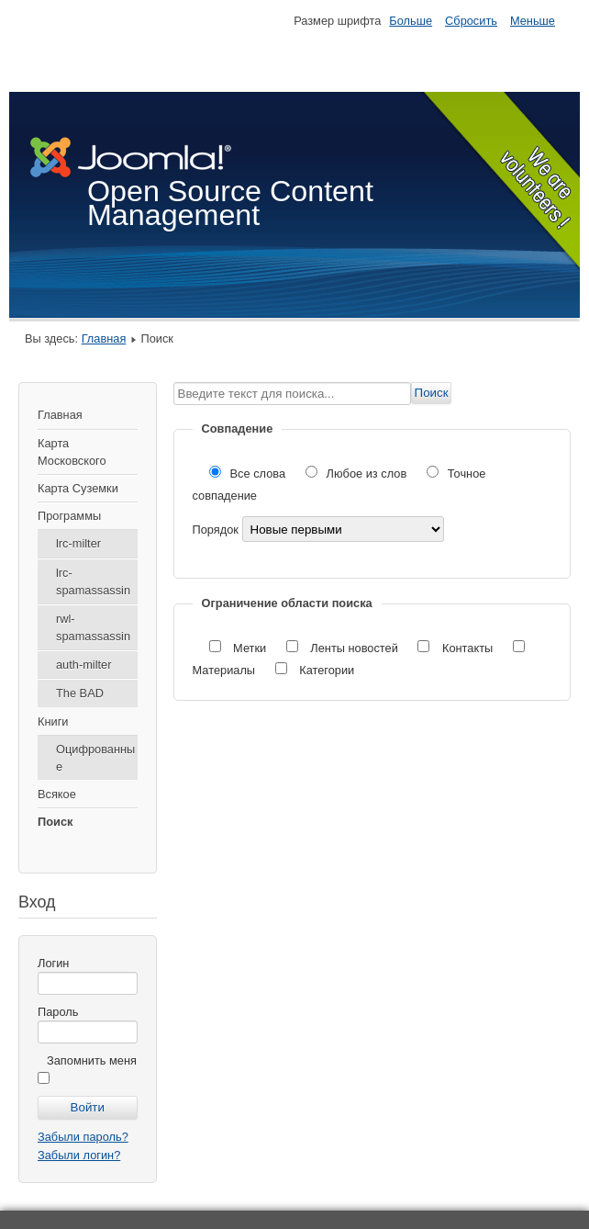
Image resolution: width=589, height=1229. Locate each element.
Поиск (55, 822)
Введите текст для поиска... (173, 382)
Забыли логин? (79, 1155)
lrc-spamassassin (93, 581)
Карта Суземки (78, 488)
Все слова (249, 473)
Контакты (456, 648)
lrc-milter (78, 543)
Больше (410, 21)
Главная (104, 338)
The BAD (80, 693)
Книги (53, 721)
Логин (53, 963)
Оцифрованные (95, 757)
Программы (69, 516)
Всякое (57, 794)
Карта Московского (72, 452)
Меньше (532, 21)
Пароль (58, 1012)
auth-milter (83, 664)
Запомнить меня (92, 1060)
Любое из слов (358, 473)
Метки (239, 648)
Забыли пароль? (83, 1137)
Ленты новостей (344, 648)
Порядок (217, 529)
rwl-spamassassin (93, 627)
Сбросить (471, 21)
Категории (315, 670)
